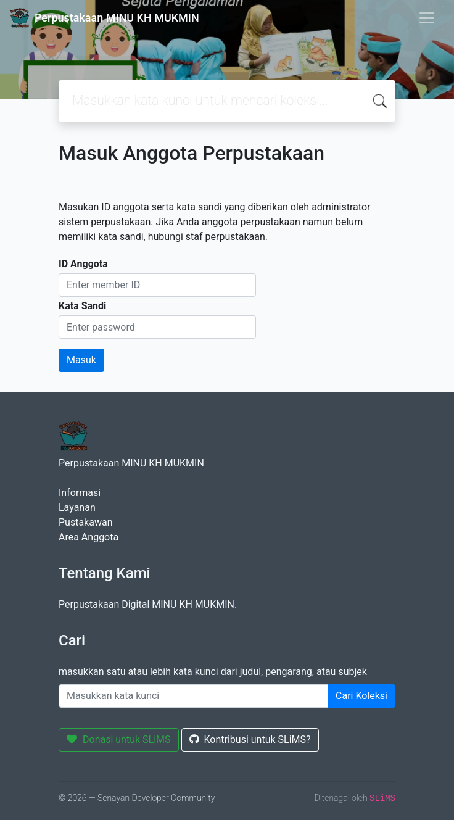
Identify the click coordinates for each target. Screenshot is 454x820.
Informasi (80, 493)
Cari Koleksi (361, 696)
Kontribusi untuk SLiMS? (250, 739)
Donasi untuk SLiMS (119, 739)
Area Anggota (88, 537)
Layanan (77, 507)
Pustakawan (85, 522)
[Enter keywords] (193, 696)
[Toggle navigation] (427, 18)
